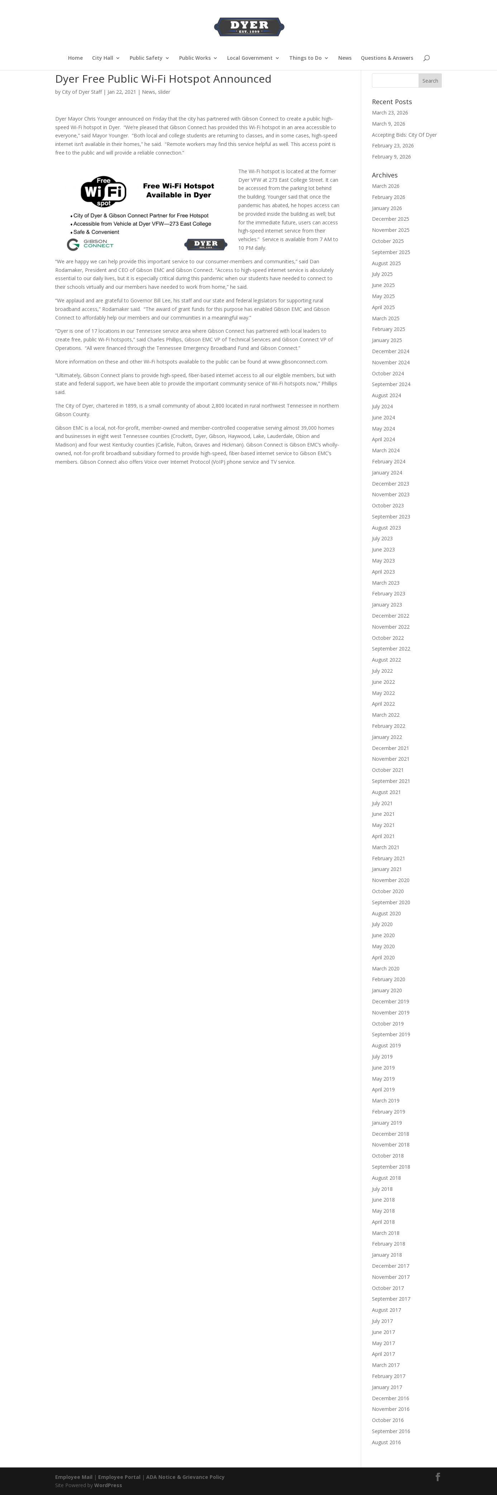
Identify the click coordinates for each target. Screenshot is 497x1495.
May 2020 (383, 946)
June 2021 (383, 813)
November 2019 (391, 1012)
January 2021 (387, 869)
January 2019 (387, 1122)
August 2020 (386, 913)
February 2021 (388, 858)
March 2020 (386, 968)
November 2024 (391, 362)
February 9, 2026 (391, 156)
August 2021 (386, 792)
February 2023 (388, 593)
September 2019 (391, 1034)
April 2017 (383, 1353)
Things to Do (305, 58)
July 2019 (382, 1056)
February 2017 (388, 1376)
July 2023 (382, 538)
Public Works (195, 58)
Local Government (250, 58)
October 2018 (388, 1155)
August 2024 (386, 395)
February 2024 (388, 461)
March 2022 (386, 714)
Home (75, 58)
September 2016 (391, 1431)
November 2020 (391, 880)
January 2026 (387, 208)
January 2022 (387, 737)
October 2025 (388, 241)
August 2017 (386, 1309)
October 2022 (388, 637)
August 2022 (386, 659)
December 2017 (390, 1265)
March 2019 (386, 1100)
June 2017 (383, 1332)
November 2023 (391, 494)
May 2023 (383, 560)
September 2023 (391, 516)
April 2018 (383, 1221)
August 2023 (386, 527)
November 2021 (391, 758)
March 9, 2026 (388, 123)
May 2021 (383, 825)
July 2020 (382, 924)
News (345, 58)
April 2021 (383, 836)
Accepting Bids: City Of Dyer (404, 134)
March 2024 (386, 450)
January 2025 (387, 340)
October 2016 (388, 1420)
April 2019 (383, 1089)
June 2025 (383, 285)
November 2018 (391, 1144)
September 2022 (391, 648)
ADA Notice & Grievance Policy (185, 1477)
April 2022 (383, 703)
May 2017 (383, 1343)
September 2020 (391, 902)
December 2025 (390, 218)
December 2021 (390, 748)
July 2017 (382, 1321)
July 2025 (382, 274)
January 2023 (387, 604)
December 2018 (390, 1133)
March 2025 (386, 318)
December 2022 (390, 615)
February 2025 (388, 329)
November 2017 (391, 1277)
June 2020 (383, 935)
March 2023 (386, 582)
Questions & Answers (387, 58)
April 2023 (383, 571)
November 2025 (391, 230)
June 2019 (383, 1067)
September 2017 (391, 1298)
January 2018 (387, 1254)
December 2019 (390, 1001)
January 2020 (387, 990)
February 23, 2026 (393, 145)
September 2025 (391, 252)
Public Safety (146, 58)
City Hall (102, 58)
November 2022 (391, 626)
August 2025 (386, 263)
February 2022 (388, 725)
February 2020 (388, 979)
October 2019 (388, 1023)
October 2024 (388, 373)
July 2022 (382, 670)
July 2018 (382, 1188)
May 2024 (383, 428)
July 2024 (382, 406)
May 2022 (383, 693)
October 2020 (388, 891)
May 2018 (383, 1210)
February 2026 (388, 197)
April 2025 (383, 307)
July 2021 (382, 803)
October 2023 (388, 505)
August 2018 (386, 1177)
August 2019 (386, 1045)
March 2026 (386, 185)
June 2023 (383, 549)
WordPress (108, 1485)
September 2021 (391, 781)
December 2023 (390, 483)
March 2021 (386, 847)
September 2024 (391, 384)
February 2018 (388, 1243)
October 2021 (388, 769)
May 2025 (383, 296)
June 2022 (383, 681)
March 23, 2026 (390, 112)
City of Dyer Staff (82, 91)
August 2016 (386, 1442)
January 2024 (387, 472)
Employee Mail (73, 1477)
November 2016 (391, 1409)
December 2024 (390, 351)
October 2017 (388, 1288)
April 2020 (383, 957)
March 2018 (386, 1232)
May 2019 (383, 1078)
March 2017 (386, 1365)
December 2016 (390, 1398)
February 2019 (388, 1111)
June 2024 (383, 417)
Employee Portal (119, 1477)
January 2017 (387, 1387)
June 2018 (383, 1199)
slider (164, 91)
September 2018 (391, 1166)
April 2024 (383, 439)
